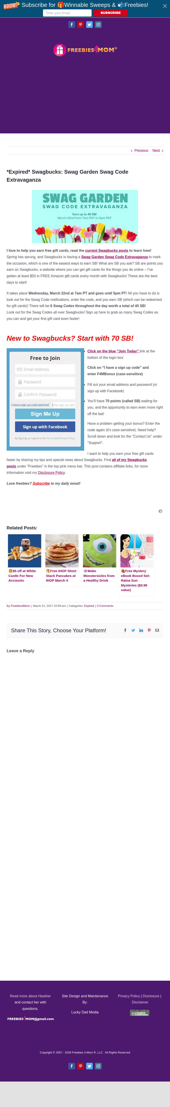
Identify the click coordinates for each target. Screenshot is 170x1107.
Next (156, 150)
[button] (85, 8)
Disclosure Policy (51, 473)
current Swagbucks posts (106, 250)
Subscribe (41, 483)
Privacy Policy (129, 996)
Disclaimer (140, 1002)
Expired (89, 605)
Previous (141, 150)
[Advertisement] (85, 96)
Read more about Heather (30, 996)
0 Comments (105, 605)
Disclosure (151, 996)
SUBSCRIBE (110, 13)
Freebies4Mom (20, 605)
